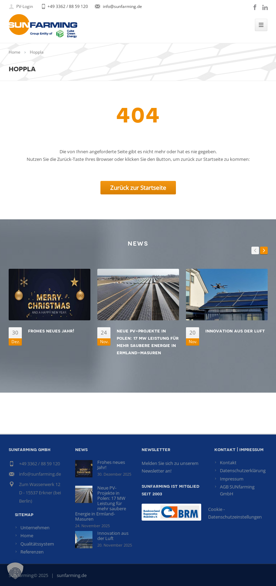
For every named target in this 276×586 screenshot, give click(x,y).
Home (26, 535)
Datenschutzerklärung (243, 470)
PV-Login (24, 6)
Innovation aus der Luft (235, 330)
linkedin (265, 7)
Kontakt (228, 462)
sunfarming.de (72, 575)
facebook (255, 7)
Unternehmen (35, 527)
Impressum (231, 479)
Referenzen (32, 552)
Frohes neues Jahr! (51, 330)
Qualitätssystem (37, 544)
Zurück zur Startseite (138, 188)
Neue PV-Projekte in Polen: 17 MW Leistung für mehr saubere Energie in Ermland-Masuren (100, 503)
